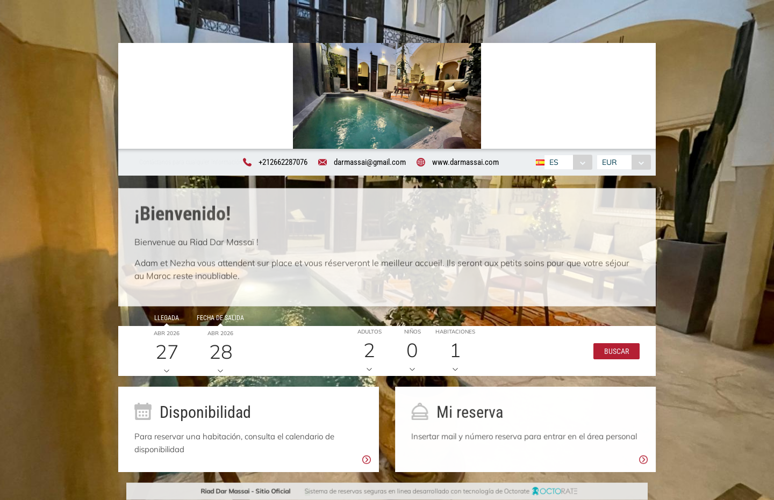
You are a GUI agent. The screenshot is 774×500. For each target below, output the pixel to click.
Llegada (164, 320)
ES (552, 163)
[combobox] (566, 163)
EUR (611, 163)
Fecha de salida (217, 320)
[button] (614, 353)
